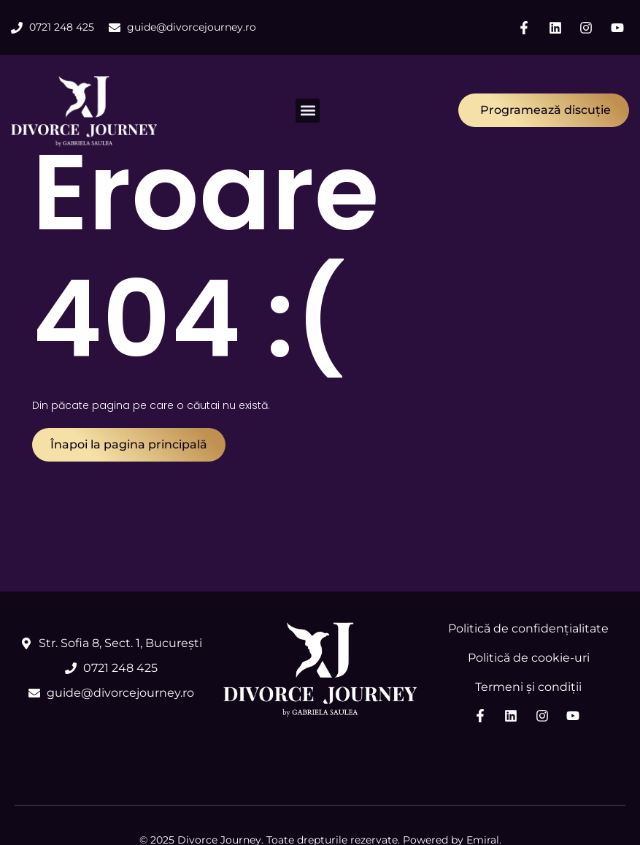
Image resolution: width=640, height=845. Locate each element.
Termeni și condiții (528, 687)
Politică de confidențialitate (528, 628)
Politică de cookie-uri (529, 658)
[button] (308, 111)
